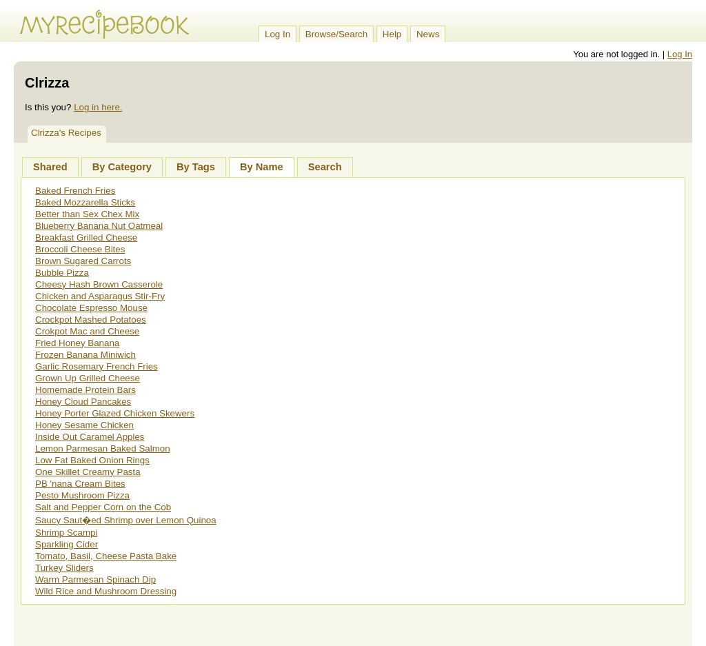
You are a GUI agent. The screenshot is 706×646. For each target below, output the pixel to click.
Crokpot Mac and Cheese (87, 331)
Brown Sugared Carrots (83, 261)
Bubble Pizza (62, 273)
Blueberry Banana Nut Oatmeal (99, 226)
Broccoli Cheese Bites (80, 249)
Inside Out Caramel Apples (90, 437)
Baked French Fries (75, 190)
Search (325, 166)
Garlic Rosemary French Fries (96, 366)
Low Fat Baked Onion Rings (92, 460)
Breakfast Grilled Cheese (86, 237)
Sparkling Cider (66, 544)
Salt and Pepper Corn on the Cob (103, 507)
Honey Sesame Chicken (84, 425)
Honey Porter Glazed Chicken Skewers (114, 413)
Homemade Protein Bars (85, 390)
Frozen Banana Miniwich (85, 355)
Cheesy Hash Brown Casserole (99, 284)
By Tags (195, 166)
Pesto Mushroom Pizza (82, 495)
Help (392, 34)
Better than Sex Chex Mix (87, 214)
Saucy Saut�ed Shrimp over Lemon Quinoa (125, 520)
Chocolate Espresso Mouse (91, 308)
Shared (50, 166)
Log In (277, 34)
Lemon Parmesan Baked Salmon (102, 448)
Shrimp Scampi (66, 532)
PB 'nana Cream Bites (80, 483)
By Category (122, 166)
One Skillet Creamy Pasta (88, 472)
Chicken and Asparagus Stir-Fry (100, 296)
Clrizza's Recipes (66, 133)
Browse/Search (336, 34)
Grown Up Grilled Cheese (87, 378)
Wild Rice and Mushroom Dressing (105, 591)
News (427, 34)
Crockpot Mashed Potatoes (90, 319)
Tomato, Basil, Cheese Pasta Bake (105, 556)
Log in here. (98, 107)
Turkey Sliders (64, 568)
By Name (261, 166)
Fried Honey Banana (77, 343)
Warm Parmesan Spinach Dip (95, 579)
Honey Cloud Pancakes (83, 401)
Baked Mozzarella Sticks (85, 202)
